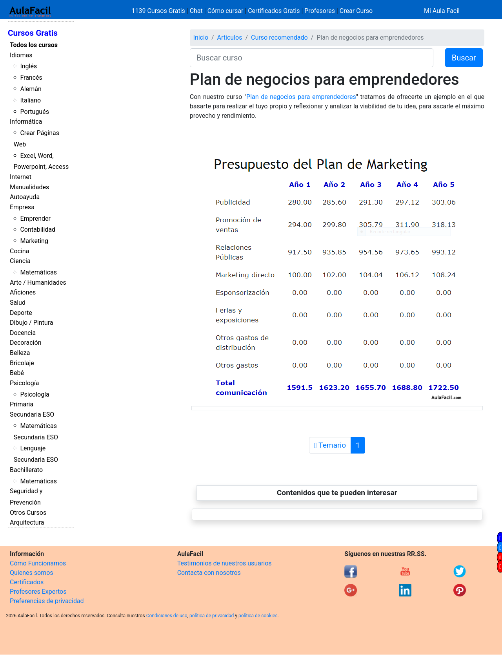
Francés (31, 77)
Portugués (34, 111)
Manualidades (29, 187)
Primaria (21, 404)
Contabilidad (37, 229)
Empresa (22, 207)
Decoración (26, 342)
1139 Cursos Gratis (159, 11)
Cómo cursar (225, 11)
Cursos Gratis (33, 33)
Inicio (200, 37)
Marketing (34, 241)
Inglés (28, 66)
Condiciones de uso (166, 615)
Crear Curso (356, 11)
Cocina (19, 251)
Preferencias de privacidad (47, 601)
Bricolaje (22, 363)
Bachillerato (26, 470)
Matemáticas (38, 272)
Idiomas (21, 55)
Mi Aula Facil (442, 11)
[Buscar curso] (311, 57)
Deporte (21, 312)
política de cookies (258, 615)
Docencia (23, 333)
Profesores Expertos (38, 591)
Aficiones (23, 292)
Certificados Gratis (274, 11)
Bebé (17, 373)
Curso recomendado (279, 37)
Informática (26, 121)
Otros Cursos (28, 512)
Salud (17, 302)
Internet (20, 177)
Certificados (27, 582)
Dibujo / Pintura (31, 322)
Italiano (30, 100)
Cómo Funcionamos (38, 563)
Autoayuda (25, 197)
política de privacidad (211, 615)
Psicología (24, 383)
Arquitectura (27, 522)
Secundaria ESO (32, 414)
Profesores (319, 11)
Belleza (20, 353)
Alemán (30, 89)
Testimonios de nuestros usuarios (224, 563)
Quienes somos (31, 572)
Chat (196, 11)
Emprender (35, 218)
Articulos (229, 37)
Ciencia (20, 261)
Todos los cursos (34, 45)
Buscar (464, 57)
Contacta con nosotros (209, 572)
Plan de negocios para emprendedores (301, 97)
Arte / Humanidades (38, 282)
